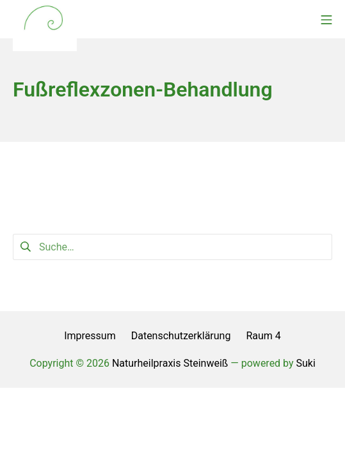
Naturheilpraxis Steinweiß (170, 363)
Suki (306, 363)
